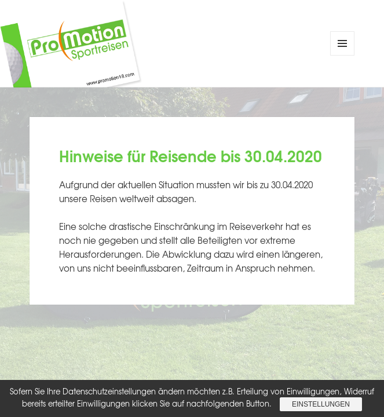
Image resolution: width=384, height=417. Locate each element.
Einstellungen (321, 404)
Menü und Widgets (342, 55)
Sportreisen (175, 52)
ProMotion (175, 36)
